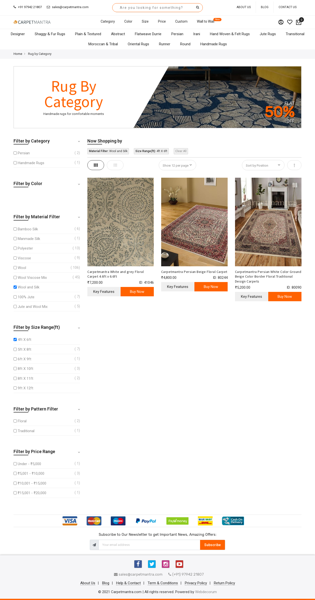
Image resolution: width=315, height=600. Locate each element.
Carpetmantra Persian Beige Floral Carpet (194, 271)
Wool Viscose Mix (32, 277)
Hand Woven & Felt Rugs (230, 34)
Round (185, 44)
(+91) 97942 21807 (186, 574)
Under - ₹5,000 (29, 464)
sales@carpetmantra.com (68, 7)
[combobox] (157, 7)
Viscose (24, 258)
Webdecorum (206, 592)
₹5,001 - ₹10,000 (31, 473)
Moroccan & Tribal (103, 44)
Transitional (295, 34)
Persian (177, 34)
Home (18, 54)
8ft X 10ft (25, 368)
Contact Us (288, 7)
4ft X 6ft (24, 339)
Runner (164, 44)
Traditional (26, 431)
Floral (22, 421)
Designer (18, 34)
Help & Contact (128, 583)
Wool (22, 268)
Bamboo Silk (28, 229)
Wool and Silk (28, 287)
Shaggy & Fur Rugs (50, 34)
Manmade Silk (29, 239)
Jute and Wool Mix (32, 306)
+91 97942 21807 (28, 7)
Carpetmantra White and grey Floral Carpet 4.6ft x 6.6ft (115, 274)
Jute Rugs (268, 34)
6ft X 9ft (24, 359)
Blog (264, 7)
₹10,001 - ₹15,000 (32, 483)
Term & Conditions (163, 583)
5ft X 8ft (24, 349)
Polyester (25, 248)
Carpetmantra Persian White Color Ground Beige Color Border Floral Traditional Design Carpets (268, 276)
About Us (243, 7)
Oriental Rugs (138, 44)
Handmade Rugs (213, 44)
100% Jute (26, 297)
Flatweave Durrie (148, 34)
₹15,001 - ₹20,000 (32, 493)
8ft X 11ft (25, 378)
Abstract (118, 34)
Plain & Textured (88, 34)
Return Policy (224, 583)
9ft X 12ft (25, 388)
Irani (196, 34)
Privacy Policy (196, 583)
